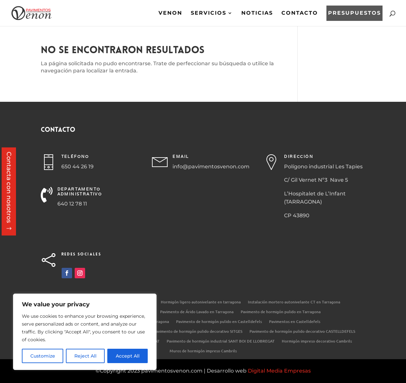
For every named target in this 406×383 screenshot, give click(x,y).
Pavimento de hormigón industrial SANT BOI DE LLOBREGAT (221, 341)
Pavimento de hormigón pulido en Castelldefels (219, 321)
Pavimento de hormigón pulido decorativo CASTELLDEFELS (302, 331)
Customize (42, 356)
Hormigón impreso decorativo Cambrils (317, 341)
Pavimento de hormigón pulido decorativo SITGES (198, 331)
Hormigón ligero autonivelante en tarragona (201, 302)
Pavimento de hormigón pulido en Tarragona (281, 312)
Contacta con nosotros (9, 187)
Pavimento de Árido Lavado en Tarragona (196, 312)
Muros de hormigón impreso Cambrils (203, 351)
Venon (170, 13)
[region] (85, 332)
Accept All (128, 356)
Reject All (85, 356)
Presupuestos (354, 13)
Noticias (257, 13)
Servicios (208, 13)
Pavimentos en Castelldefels (294, 321)
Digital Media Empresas (279, 371)
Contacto (299, 13)
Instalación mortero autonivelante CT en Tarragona (294, 302)
